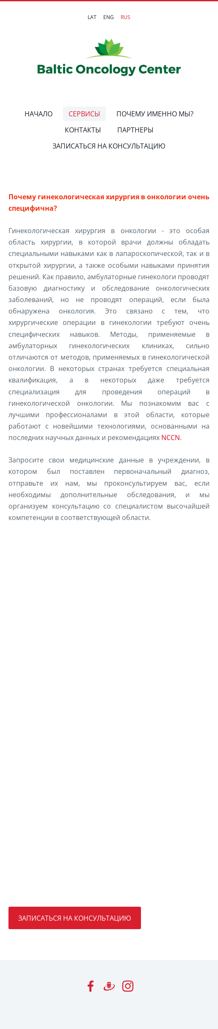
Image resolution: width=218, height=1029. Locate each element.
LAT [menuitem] (92, 17)
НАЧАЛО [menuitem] (38, 113)
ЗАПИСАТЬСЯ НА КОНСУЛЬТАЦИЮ (74, 918)
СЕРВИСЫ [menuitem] (84, 113)
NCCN (170, 437)
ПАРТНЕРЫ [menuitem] (135, 130)
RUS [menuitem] (125, 17)
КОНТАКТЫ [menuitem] (83, 130)
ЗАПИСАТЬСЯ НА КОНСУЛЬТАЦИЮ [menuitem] (109, 146)
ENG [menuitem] (108, 17)
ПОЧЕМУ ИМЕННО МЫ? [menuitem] (154, 113)
